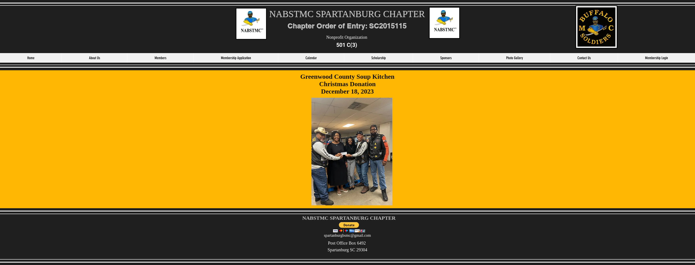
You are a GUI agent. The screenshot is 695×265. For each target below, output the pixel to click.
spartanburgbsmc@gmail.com (347, 235)
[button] (349, 227)
